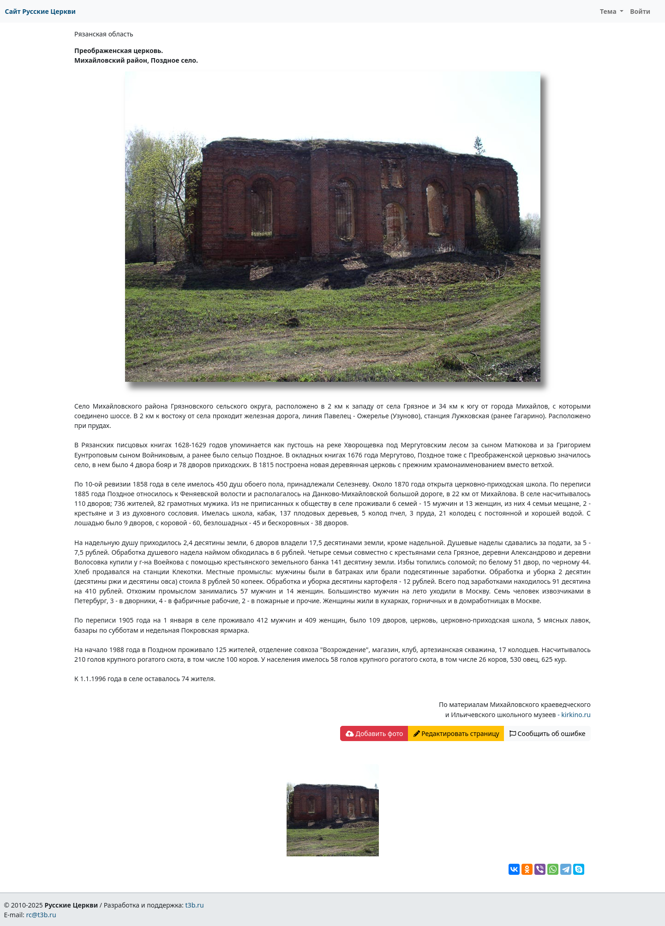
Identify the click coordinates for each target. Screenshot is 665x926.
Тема (609, 11)
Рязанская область (103, 34)
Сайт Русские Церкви (40, 11)
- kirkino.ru (573, 714)
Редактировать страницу (456, 733)
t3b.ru (195, 905)
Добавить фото (374, 733)
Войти (640, 11)
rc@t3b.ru (41, 914)
